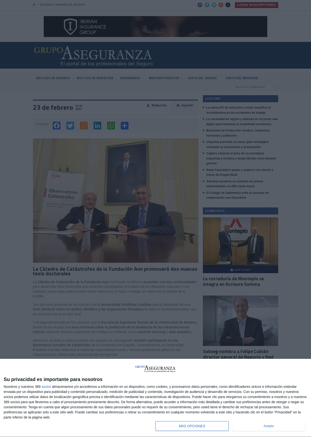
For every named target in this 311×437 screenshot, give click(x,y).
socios (46, 386)
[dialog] (155, 398)
